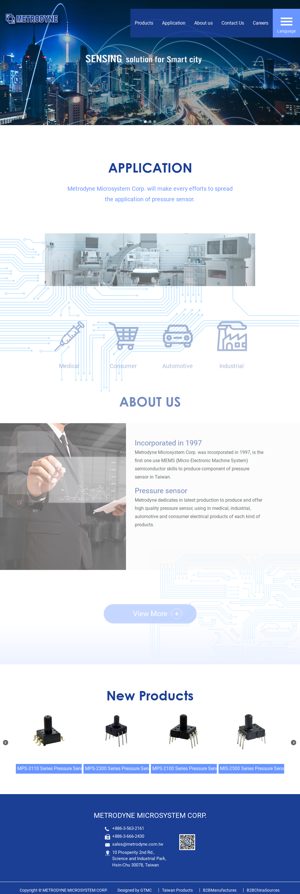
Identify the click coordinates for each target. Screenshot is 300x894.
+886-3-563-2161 (128, 828)
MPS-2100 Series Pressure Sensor (187, 768)
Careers (260, 23)
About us (203, 23)
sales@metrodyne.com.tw (137, 844)
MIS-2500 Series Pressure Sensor (254, 768)
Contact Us (232, 23)
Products (144, 23)
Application (173, 23)
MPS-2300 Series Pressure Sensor (120, 768)
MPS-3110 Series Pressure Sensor (52, 768)
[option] (150, 276)
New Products (150, 695)
